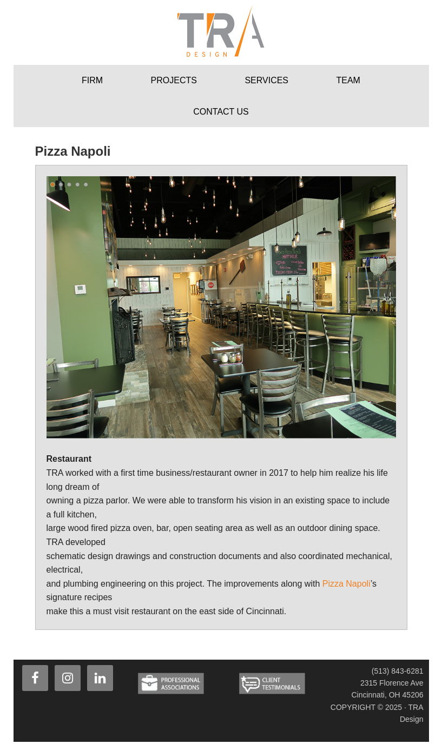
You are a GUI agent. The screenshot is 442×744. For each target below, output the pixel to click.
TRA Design (221, 32)
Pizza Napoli (346, 583)
